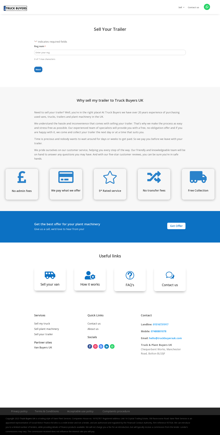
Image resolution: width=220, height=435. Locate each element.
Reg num (40, 46)
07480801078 (158, 331)
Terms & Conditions (47, 411)
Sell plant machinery (46, 329)
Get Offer (176, 226)
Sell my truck (42, 323)
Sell (180, 7)
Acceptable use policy (80, 411)
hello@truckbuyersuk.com (165, 338)
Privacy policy (19, 411)
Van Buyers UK (43, 347)
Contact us (193, 7)
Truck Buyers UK (27, 418)
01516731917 (160, 324)
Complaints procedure (116, 411)
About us (93, 329)
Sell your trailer (43, 334)
